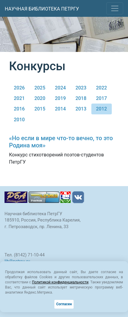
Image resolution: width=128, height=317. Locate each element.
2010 (19, 119)
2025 (39, 88)
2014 (60, 109)
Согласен (64, 304)
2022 (101, 88)
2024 (60, 88)
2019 (60, 98)
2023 (80, 88)
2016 (19, 109)
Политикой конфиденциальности (60, 282)
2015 (39, 109)
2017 (101, 98)
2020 (39, 98)
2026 (19, 88)
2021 (19, 98)
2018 (80, 98)
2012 (101, 109)
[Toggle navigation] (114, 8)
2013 (80, 109)
